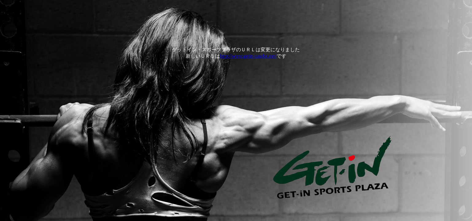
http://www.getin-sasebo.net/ (248, 56)
